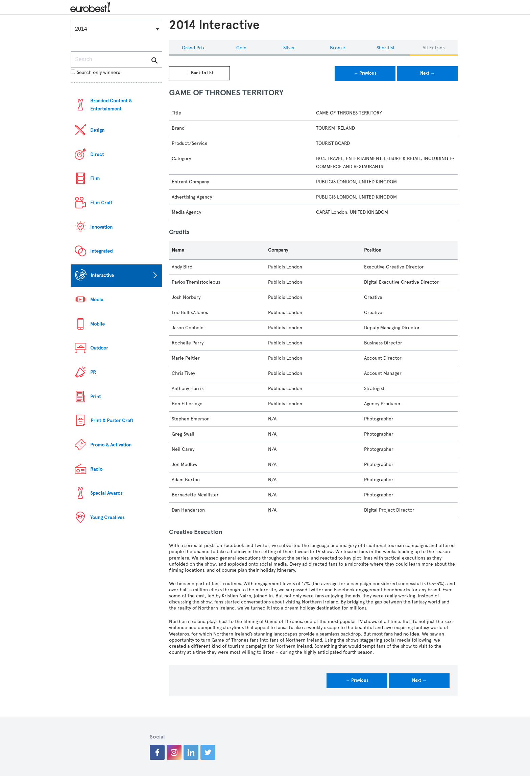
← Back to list (199, 73)
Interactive (102, 275)
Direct (97, 154)
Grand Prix (193, 48)
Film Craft (101, 203)
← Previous (365, 73)
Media (96, 300)
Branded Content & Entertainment (111, 105)
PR (93, 372)
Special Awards (106, 493)
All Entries (433, 48)
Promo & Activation (110, 445)
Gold (241, 48)
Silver (289, 48)
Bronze (337, 48)
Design (97, 130)
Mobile (97, 324)
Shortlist (385, 48)
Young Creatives (107, 517)
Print (95, 396)
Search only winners (95, 72)
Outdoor (99, 348)
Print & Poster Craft (112, 420)
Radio (96, 469)
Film (95, 178)
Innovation (101, 227)
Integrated (101, 251)
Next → (427, 73)
